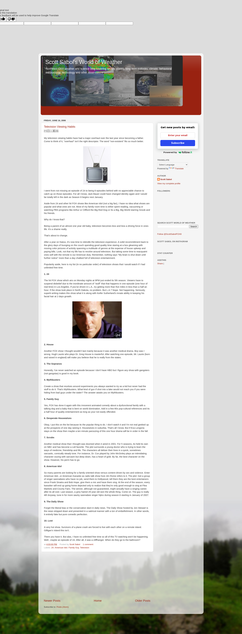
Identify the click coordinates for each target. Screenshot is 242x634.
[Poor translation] (11, 19)
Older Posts (142, 600)
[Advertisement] (97, 575)
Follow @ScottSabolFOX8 (169, 234)
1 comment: (88, 544)
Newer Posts (52, 600)
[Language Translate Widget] (172, 164)
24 (52, 547)
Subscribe (177, 143)
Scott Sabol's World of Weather (83, 62)
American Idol (61, 547)
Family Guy (74, 547)
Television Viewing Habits (59, 126)
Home (98, 600)
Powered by (177, 152)
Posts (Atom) (63, 607)
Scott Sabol (166, 179)
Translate (176, 168)
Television (84, 547)
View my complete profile (168, 183)
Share (160, 263)
